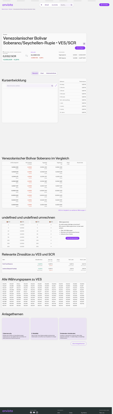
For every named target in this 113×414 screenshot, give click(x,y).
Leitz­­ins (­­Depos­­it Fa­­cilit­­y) (10, 268)
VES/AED (47, 287)
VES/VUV (61, 305)
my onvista (55, 5)
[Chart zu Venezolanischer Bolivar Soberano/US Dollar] (68, 167)
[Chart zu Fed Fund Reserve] (58, 264)
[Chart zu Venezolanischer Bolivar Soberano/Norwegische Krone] (68, 205)
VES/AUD (68, 284)
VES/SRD (26, 303)
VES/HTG (54, 289)
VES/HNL (61, 289)
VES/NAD (26, 297)
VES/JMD (33, 291)
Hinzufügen (80, 48)
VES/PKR (19, 299)
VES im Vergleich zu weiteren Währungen (72, 210)
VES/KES (18, 293)
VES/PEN (47, 299)
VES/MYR (40, 295)
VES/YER (47, 291)
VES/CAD (75, 291)
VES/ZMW (61, 293)
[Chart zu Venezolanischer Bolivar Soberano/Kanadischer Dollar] (68, 191)
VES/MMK (19, 297)
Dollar (70, 413)
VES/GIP (25, 289)
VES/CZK (75, 303)
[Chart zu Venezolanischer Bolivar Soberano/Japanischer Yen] (68, 176)
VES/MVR (47, 295)
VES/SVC (68, 287)
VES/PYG (40, 299)
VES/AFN (4, 284)
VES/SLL (54, 301)
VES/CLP (19, 287)
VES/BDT (4, 285)
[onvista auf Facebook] (31, 413)
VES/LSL (82, 293)
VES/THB (54, 303)
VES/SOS (68, 301)
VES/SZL (32, 303)
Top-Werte (84, 413)
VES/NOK (82, 297)
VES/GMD (12, 289)
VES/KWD (54, 293)
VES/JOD (54, 291)
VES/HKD (68, 289)
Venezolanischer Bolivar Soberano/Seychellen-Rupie (24, 9)
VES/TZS (47, 303)
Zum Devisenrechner (72, 238)
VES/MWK (33, 295)
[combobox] (30, 85)
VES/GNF (40, 289)
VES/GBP (61, 285)
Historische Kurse (51, 73)
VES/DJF (54, 287)
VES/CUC (47, 293)
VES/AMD (47, 284)
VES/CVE (82, 291)
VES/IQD (4, 291)
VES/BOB (40, 285)
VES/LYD (11, 295)
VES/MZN (75, 295)
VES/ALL (18, 284)
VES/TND (82, 303)
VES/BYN (75, 305)
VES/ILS (25, 291)
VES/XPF (11, 287)
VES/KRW (19, 303)
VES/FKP (82, 287)
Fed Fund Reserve (8, 264)
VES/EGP (12, 284)
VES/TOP (61, 303)
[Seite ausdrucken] (84, 44)
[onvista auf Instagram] (37, 413)
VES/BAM (40, 293)
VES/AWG (54, 284)
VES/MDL (5, 297)
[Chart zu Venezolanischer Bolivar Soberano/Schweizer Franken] (68, 186)
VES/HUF (33, 305)
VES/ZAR (4, 303)
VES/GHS (19, 289)
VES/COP (26, 293)
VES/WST (12, 301)
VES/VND (68, 305)
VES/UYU (40, 305)
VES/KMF (33, 293)
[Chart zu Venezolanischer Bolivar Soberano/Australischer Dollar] (68, 195)
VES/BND (68, 285)
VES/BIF (81, 285)
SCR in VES (33, 52)
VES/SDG (12, 303)
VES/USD (54, 305)
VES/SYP (40, 303)
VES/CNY (26, 287)
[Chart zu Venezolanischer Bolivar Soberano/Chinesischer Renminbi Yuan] (68, 200)
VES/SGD (61, 301)
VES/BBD (12, 285)
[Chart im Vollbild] (56, 85)
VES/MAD (54, 295)
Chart (42, 73)
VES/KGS (68, 293)
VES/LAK (75, 293)
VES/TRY (4, 305)
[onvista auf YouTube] (34, 413)
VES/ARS (40, 284)
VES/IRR (11, 291)
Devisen (10, 9)
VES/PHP (54, 299)
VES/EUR (75, 287)
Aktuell (47, 5)
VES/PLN (61, 299)
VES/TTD (68, 303)
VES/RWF (68, 299)
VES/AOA (33, 284)
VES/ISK (18, 291)
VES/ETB (61, 284)
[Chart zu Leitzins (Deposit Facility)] (58, 269)
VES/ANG (68, 297)
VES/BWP (47, 285)
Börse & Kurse (5, 9)
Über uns (101, 413)
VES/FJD (4, 289)
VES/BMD (26, 285)
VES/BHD (82, 284)
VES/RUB (82, 299)
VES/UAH (26, 305)
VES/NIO (54, 297)
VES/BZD (19, 285)
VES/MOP (19, 295)
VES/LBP (4, 295)
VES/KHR (68, 291)
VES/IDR (82, 289)
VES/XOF (4, 287)
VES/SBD (4, 301)
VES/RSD (40, 301)
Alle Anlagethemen (78, 343)
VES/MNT (12, 297)
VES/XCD (12, 299)
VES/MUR (61, 295)
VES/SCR (47, 301)
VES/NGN (61, 297)
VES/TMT (12, 305)
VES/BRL (54, 285)
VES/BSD (75, 284)
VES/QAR (12, 293)
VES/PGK (33, 299)
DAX (58, 413)
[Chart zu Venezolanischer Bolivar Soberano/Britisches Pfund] (68, 181)
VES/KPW (75, 297)
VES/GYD (47, 289)
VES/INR (75, 289)
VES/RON (75, 299)
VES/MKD (68, 295)
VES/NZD (47, 297)
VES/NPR (33, 297)
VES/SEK (25, 301)
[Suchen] (52, 85)
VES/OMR (5, 299)
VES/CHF (33, 301)
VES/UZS (47, 305)
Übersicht (35, 73)
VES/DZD (26, 284)
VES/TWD (40, 297)
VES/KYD (61, 291)
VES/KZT (4, 293)
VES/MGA (26, 295)
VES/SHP (82, 301)
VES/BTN (33, 285)
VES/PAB (26, 299)
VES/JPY (39, 291)
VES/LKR (75, 301)
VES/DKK (40, 287)
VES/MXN (82, 295)
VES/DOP (61, 287)
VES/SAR (18, 301)
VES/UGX (19, 305)
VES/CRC (33, 287)
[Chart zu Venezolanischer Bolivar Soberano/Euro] (68, 172)
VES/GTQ (33, 289)
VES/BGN (75, 285)
